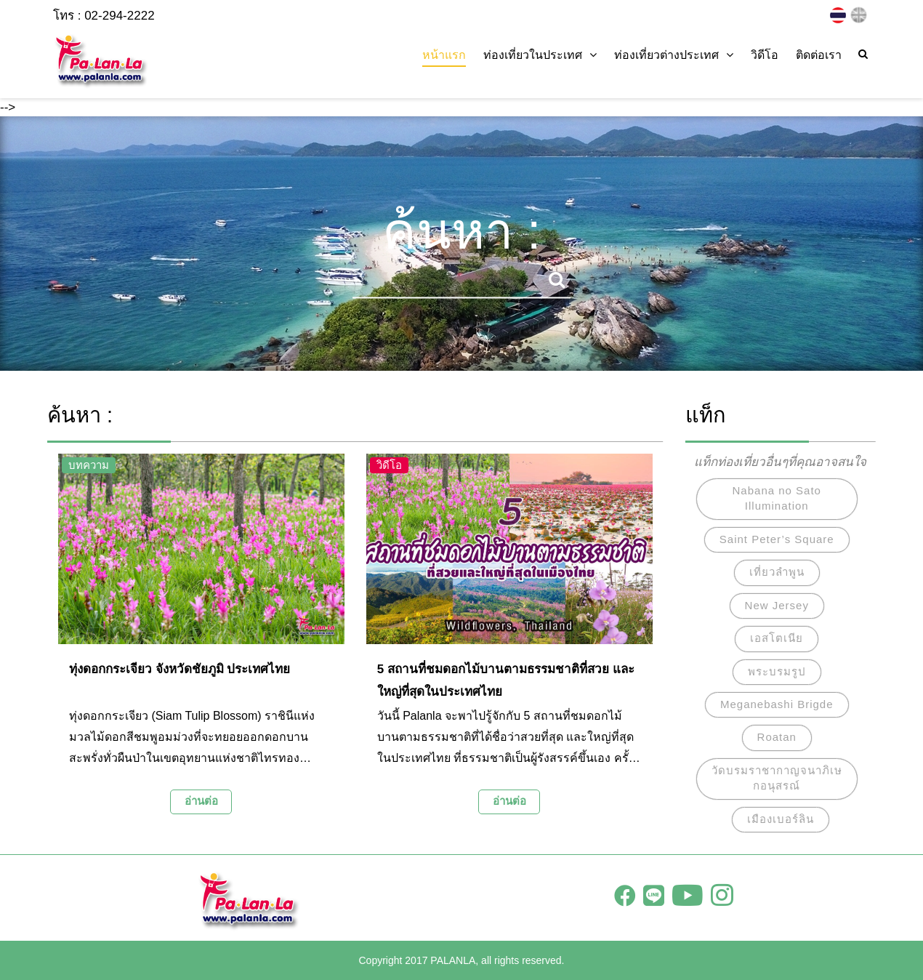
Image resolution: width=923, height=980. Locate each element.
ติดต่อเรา (819, 55)
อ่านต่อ (201, 801)
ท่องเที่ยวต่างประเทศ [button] (673, 55)
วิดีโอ (764, 55)
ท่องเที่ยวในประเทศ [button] (540, 55)
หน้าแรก (444, 55)
